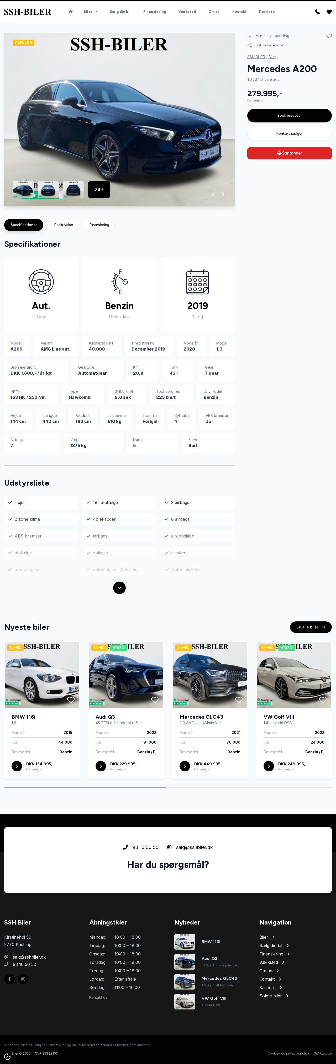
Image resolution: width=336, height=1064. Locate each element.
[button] (213, 194)
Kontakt (239, 12)
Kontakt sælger (289, 133)
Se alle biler (311, 627)
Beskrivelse (63, 225)
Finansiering (154, 12)
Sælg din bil (120, 12)
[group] (119, 119)
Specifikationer (24, 225)
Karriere (267, 12)
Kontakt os (98, 997)
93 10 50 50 (141, 847)
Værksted (187, 12)
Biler (272, 57)
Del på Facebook (265, 45)
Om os (214, 12)
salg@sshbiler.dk (190, 847)
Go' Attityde (323, 1053)
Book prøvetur (289, 115)
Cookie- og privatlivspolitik (288, 1053)
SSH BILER (256, 57)
